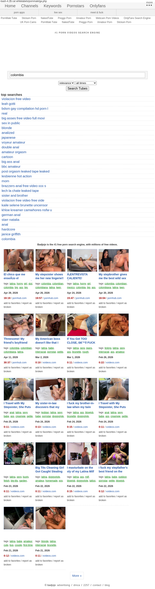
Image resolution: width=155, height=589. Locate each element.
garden (23, 480)
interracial (40, 351)
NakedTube (47, 18)
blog (107, 585)
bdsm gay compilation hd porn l (25, 109)
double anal (10, 147)
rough (85, 351)
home (10, 6)
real (4, 113)
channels (29, 6)
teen (58, 287)
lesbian (45, 412)
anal (5, 224)
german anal (11, 215)
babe (51, 348)
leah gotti (8, 104)
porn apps (19, 12)
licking (108, 348)
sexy (82, 348)
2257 (86, 585)
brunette (76, 351)
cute (6, 545)
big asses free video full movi (23, 118)
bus (11, 545)
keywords (52, 6)
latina (13, 283)
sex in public (11, 123)
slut (30, 283)
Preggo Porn (64, 18)
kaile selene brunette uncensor (25, 205)
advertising (63, 585)
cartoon (7, 157)
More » (77, 575)
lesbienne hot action (17, 176)
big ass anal (11, 162)
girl (25, 283)
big (16, 287)
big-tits (14, 480)
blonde (7, 128)
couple (18, 545)
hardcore (8, 229)
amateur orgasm (14, 152)
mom (5, 181)
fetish (6, 480)
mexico (71, 287)
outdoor (123, 476)
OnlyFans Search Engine (137, 18)
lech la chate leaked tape (20, 191)
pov (60, 480)
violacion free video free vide (23, 200)
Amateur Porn (83, 18)
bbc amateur (11, 166)
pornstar (51, 351)
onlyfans (98, 6)
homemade (51, 480)
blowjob (89, 412)
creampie (20, 416)
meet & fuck (97, 12)
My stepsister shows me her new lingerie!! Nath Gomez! (49, 278)
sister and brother (15, 195)
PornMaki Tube (9, 18)
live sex (58, 12)
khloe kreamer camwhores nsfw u (27, 210)
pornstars (75, 6)
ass (21, 287)
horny (20, 283)
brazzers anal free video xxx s (24, 186)
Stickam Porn (29, 18)
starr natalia (10, 220)
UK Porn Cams (28, 22)
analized (8, 133)
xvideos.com (49, 362)
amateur (120, 351)
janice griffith (11, 234)
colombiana (41, 287)
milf (87, 476)
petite (60, 351)
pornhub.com (19, 298)
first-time (28, 545)
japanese (9, 138)
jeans (89, 348)
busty (26, 476)
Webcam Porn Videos (107, 18)
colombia (8, 239)
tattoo (93, 480)
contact (97, 585)
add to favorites (12, 303)
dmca (76, 585)
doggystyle (58, 416)
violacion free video (16, 99)
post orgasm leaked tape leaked (26, 171)
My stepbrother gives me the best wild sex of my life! (113, 278)
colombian (57, 283)
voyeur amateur (13, 142)
